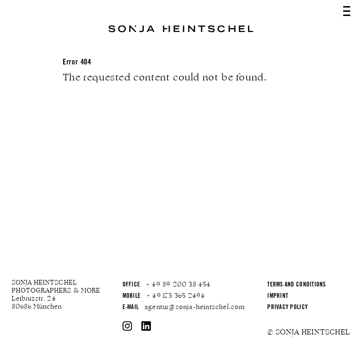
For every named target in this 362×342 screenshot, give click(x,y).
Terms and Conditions (296, 285)
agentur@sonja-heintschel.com (195, 307)
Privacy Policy (287, 308)
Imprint (277, 297)
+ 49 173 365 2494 (176, 296)
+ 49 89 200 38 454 (178, 284)
